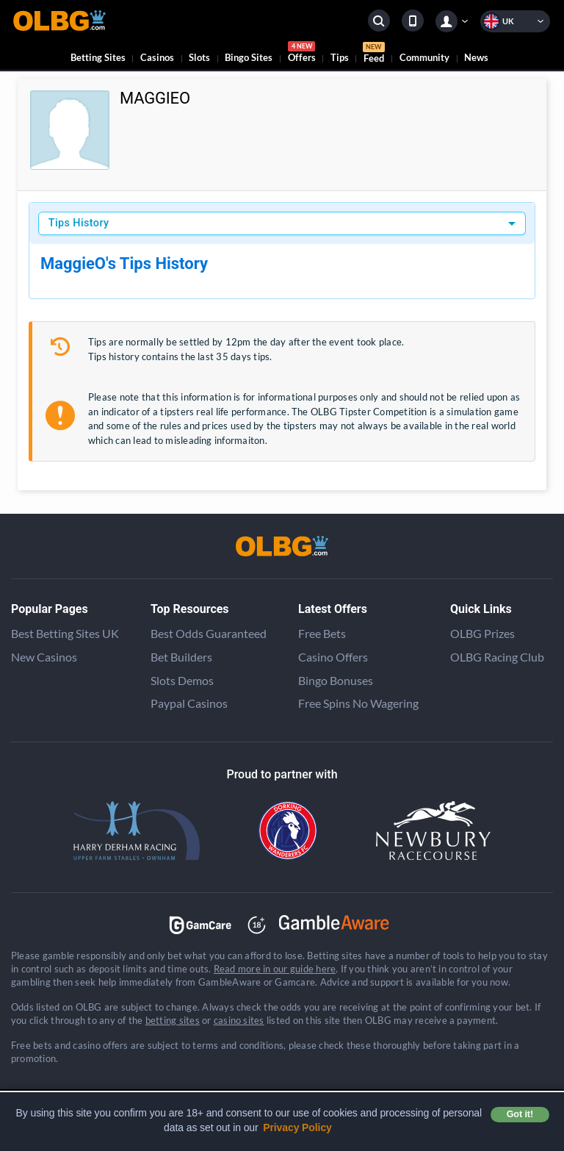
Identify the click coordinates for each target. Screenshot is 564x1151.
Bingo (248, 57)
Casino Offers (333, 657)
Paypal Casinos (189, 703)
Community (424, 57)
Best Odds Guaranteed (209, 633)
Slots (199, 57)
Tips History (78, 223)
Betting (98, 57)
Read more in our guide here (275, 969)
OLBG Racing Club (497, 657)
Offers (302, 54)
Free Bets (322, 633)
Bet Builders (181, 657)
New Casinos (44, 657)
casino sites (239, 1020)
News (476, 57)
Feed (374, 54)
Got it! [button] (520, 1114)
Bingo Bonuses (335, 680)
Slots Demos (182, 680)
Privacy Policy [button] (297, 1127)
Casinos (157, 57)
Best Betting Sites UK (65, 633)
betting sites (172, 1020)
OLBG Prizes (482, 633)
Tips (339, 57)
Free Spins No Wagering (358, 703)
